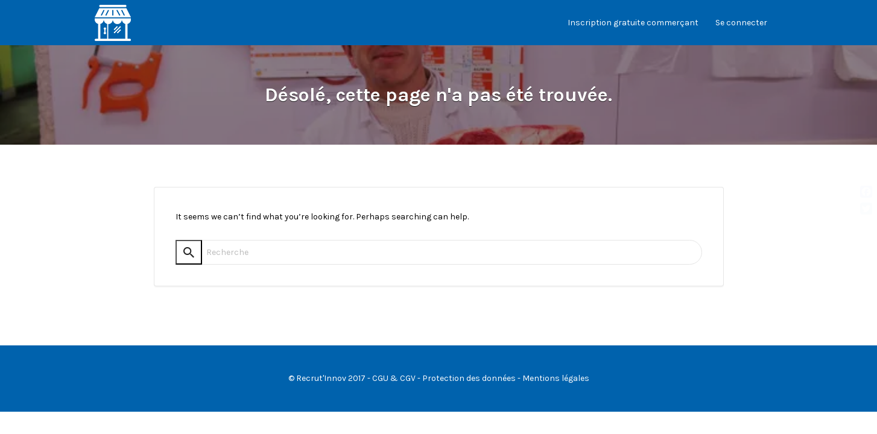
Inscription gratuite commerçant (633, 22)
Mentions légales (555, 378)
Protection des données (469, 378)
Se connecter (741, 22)
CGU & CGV (394, 378)
